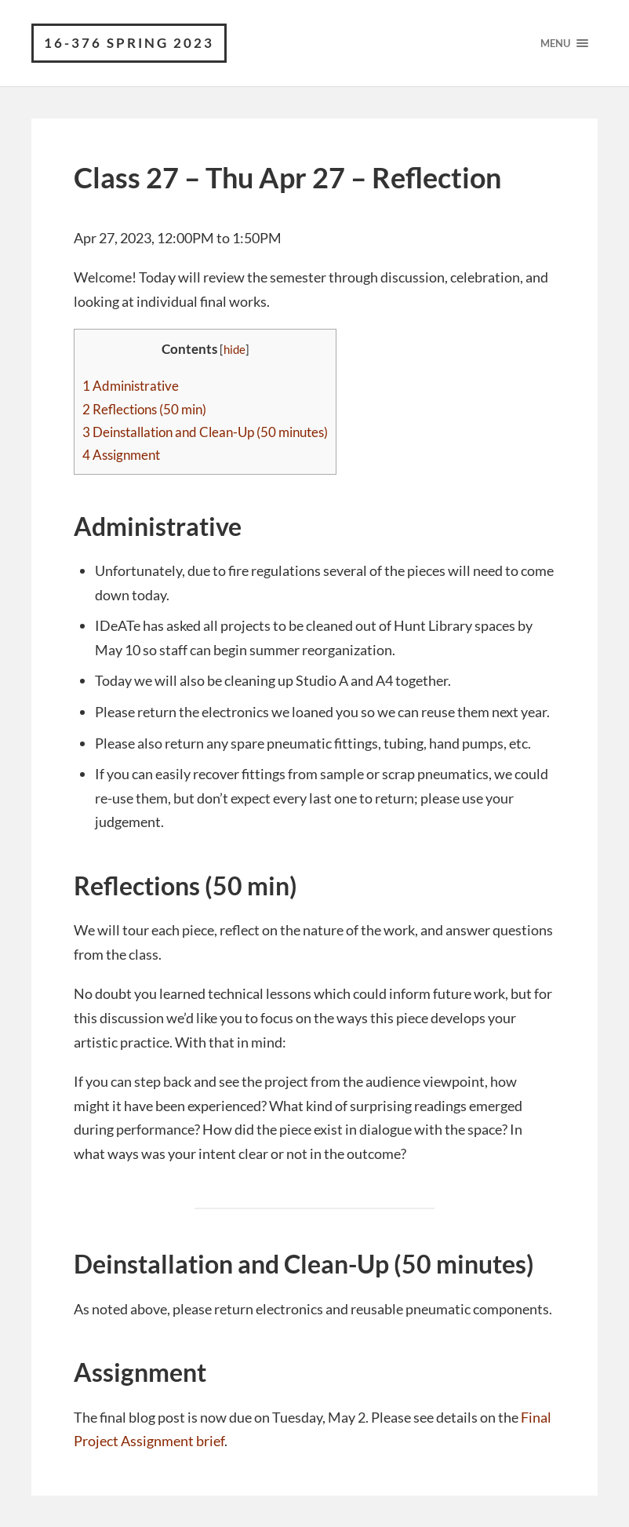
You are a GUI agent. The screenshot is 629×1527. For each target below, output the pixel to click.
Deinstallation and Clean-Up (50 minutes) (205, 432)
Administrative (130, 385)
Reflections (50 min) (144, 409)
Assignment (121, 454)
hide (234, 349)
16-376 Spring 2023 (129, 43)
